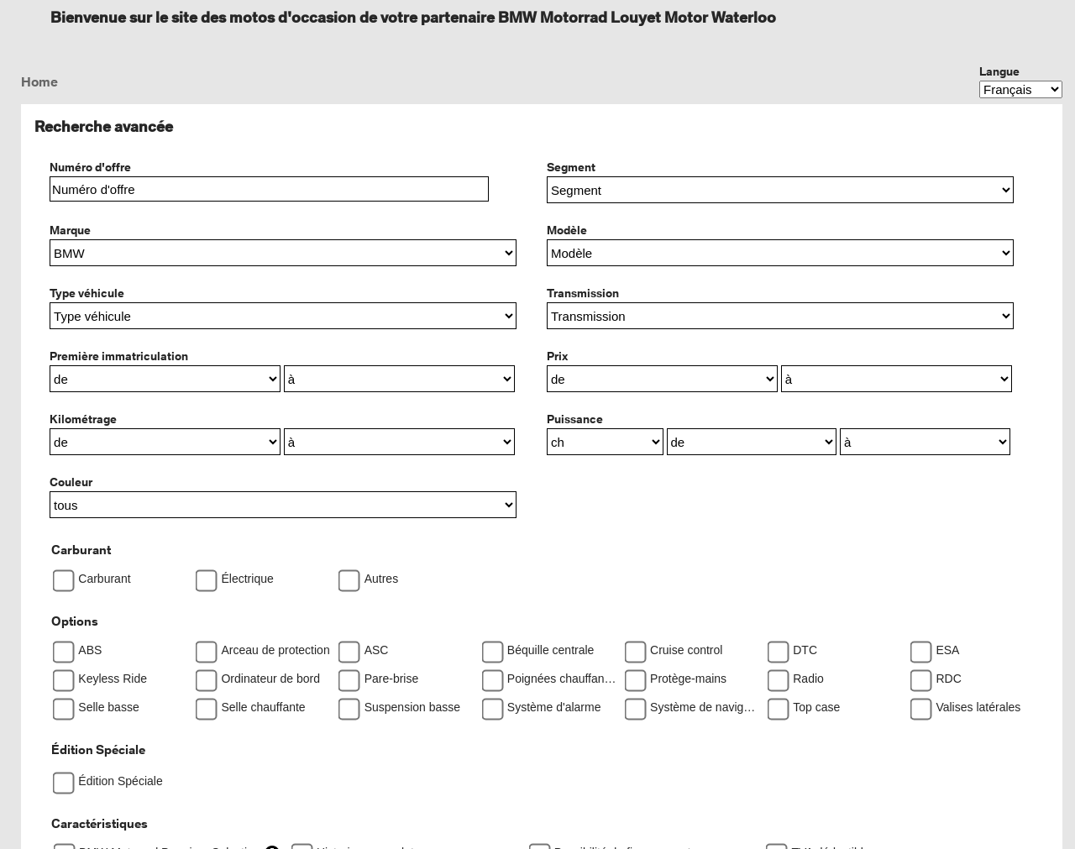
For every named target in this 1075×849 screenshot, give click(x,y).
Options (74, 621)
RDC (948, 678)
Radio (808, 678)
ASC (376, 650)
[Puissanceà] (925, 441)
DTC (805, 650)
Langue (999, 71)
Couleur (71, 482)
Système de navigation (704, 707)
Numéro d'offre (90, 167)
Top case (816, 707)
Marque (70, 230)
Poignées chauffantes (561, 678)
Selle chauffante (263, 707)
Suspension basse (412, 707)
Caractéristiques (99, 823)
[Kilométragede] (165, 441)
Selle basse (108, 707)
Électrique (247, 578)
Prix (557, 356)
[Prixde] (662, 378)
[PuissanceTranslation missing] (605, 441)
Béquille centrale (551, 650)
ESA (947, 650)
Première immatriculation (119, 356)
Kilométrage (83, 419)
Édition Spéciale (98, 749)
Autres (381, 578)
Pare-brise (391, 678)
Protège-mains (688, 678)
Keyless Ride (112, 678)
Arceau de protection (275, 650)
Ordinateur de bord (270, 678)
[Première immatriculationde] (165, 378)
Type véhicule (87, 293)
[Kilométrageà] (399, 441)
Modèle (567, 230)
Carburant (81, 549)
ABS (90, 650)
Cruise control (686, 650)
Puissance (575, 419)
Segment (571, 167)
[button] (780, 189)
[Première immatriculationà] (399, 378)
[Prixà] (896, 378)
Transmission (583, 293)
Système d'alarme (554, 707)
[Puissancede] (752, 441)
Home (39, 81)
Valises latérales (978, 707)
